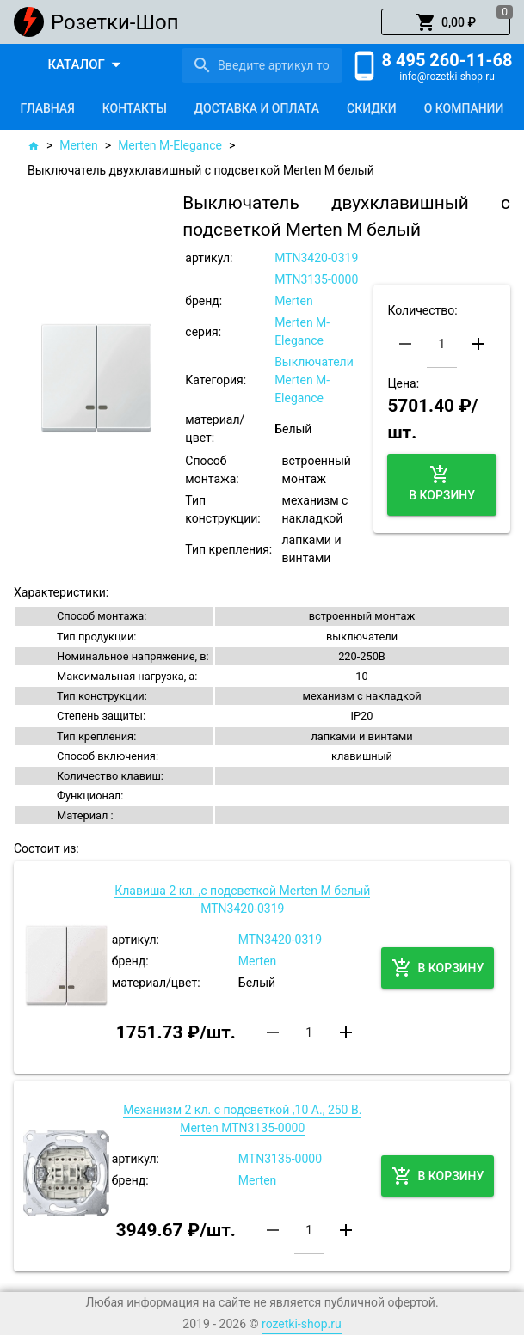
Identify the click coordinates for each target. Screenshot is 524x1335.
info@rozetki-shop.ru (447, 76)
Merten (78, 145)
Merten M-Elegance (170, 145)
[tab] (48, 108)
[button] (445, 22)
